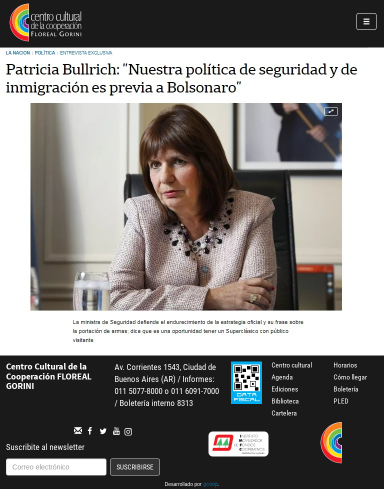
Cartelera (284, 413)
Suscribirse (135, 467)
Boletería (346, 389)
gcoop (210, 485)
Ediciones (285, 389)
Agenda (282, 377)
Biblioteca (285, 401)
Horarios (345, 365)
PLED (341, 401)
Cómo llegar (350, 377)
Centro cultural (292, 365)
